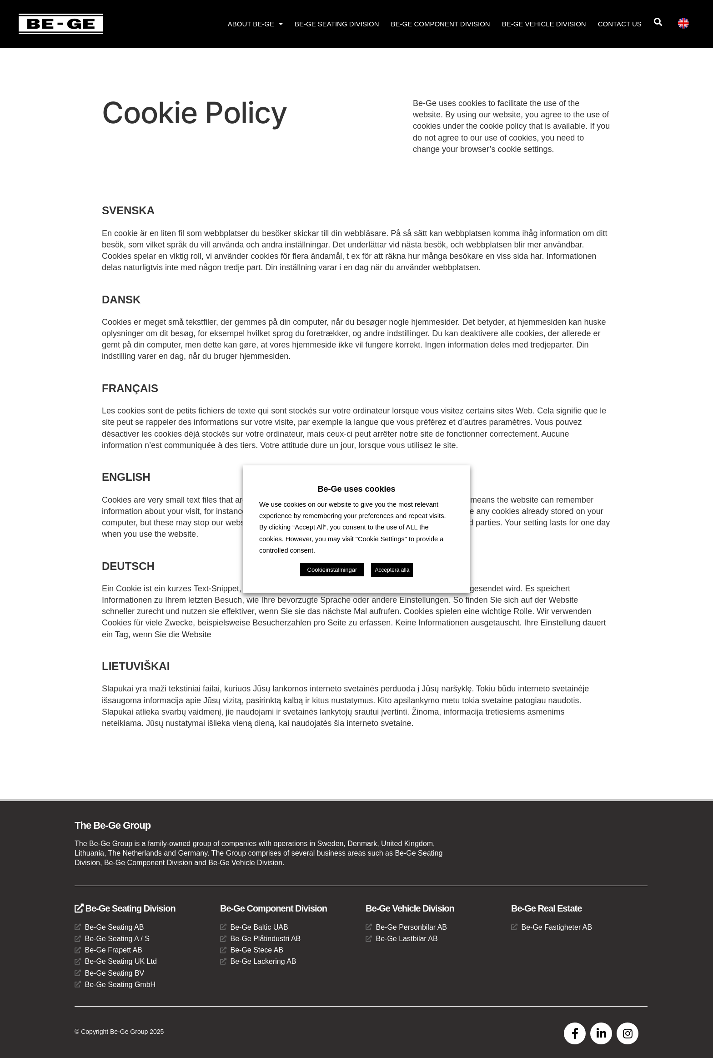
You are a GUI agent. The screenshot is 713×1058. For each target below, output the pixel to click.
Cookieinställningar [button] (332, 569)
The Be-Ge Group (113, 825)
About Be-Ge (255, 24)
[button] (658, 22)
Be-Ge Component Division (440, 24)
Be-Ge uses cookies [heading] (356, 489)
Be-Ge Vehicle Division (544, 24)
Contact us (620, 24)
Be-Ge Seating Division (337, 24)
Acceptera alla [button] (392, 570)
